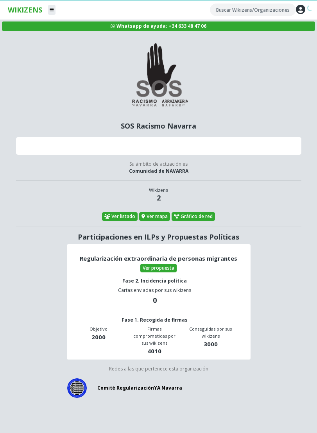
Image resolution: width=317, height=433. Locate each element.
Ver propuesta (158, 268)
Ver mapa (154, 216)
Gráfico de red (193, 216)
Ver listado (120, 216)
